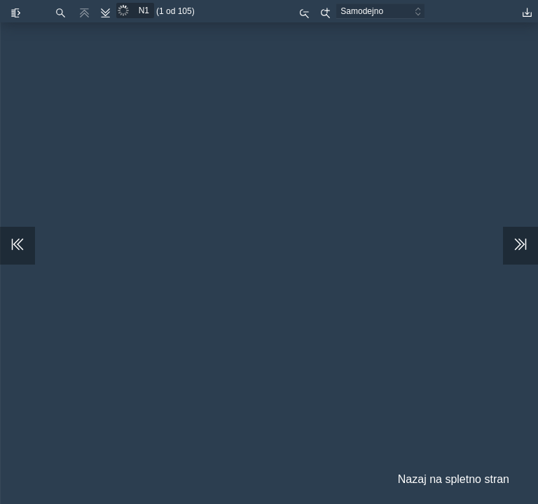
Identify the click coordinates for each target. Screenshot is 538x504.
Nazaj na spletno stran (453, 479)
